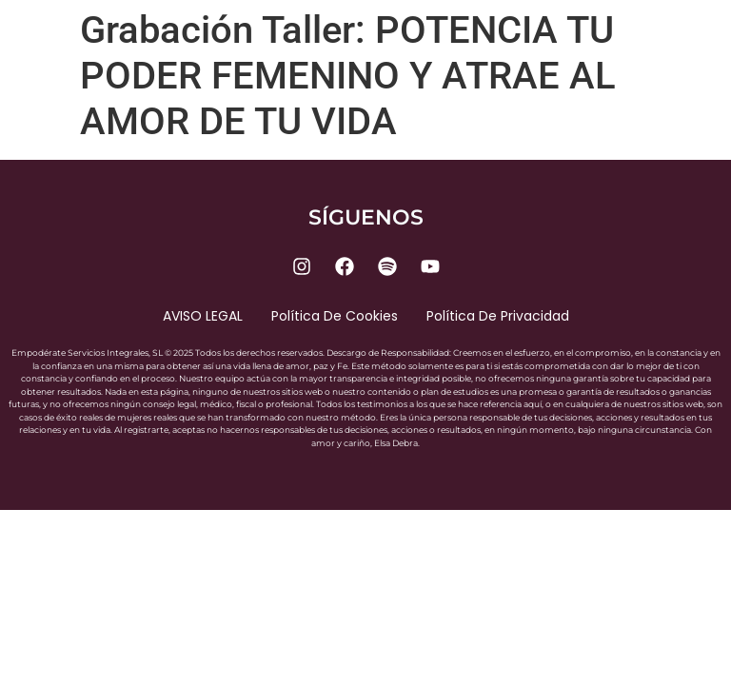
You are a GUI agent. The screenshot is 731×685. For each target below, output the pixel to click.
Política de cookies (334, 315)
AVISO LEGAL (203, 315)
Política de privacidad (497, 315)
